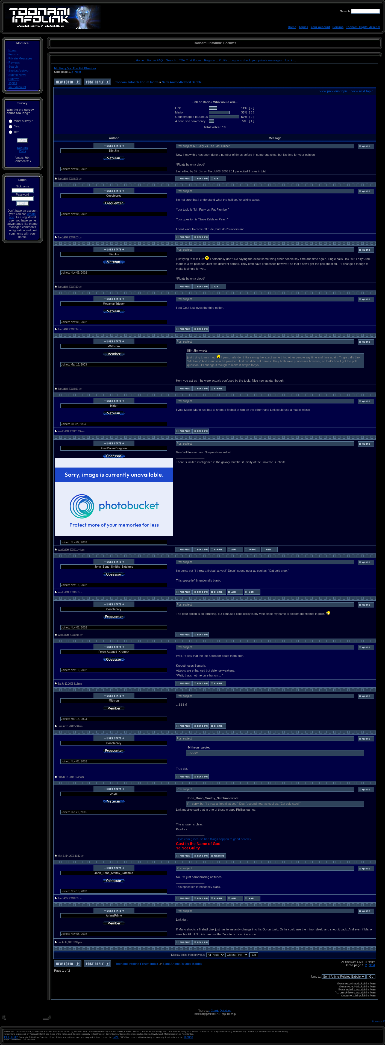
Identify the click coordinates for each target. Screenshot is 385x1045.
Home (292, 27)
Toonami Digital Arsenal (363, 27)
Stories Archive (18, 70)
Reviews (14, 62)
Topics (303, 27)
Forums (338, 27)
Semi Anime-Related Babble (182, 82)
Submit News (17, 74)
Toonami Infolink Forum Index (136, 82)
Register (210, 60)
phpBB (210, 1014)
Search (13, 66)
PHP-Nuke (11, 1036)
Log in (289, 60)
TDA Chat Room (190, 60)
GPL (116, 1036)
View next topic (362, 91)
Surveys (13, 78)
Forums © (378, 1021)
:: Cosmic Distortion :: (220, 1010)
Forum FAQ (155, 60)
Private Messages (20, 58)
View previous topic (333, 91)
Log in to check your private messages (257, 60)
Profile (223, 60)
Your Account (320, 27)
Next (78, 71)
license (188, 1036)
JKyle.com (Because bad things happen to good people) (213, 839)
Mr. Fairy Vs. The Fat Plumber (75, 68)
